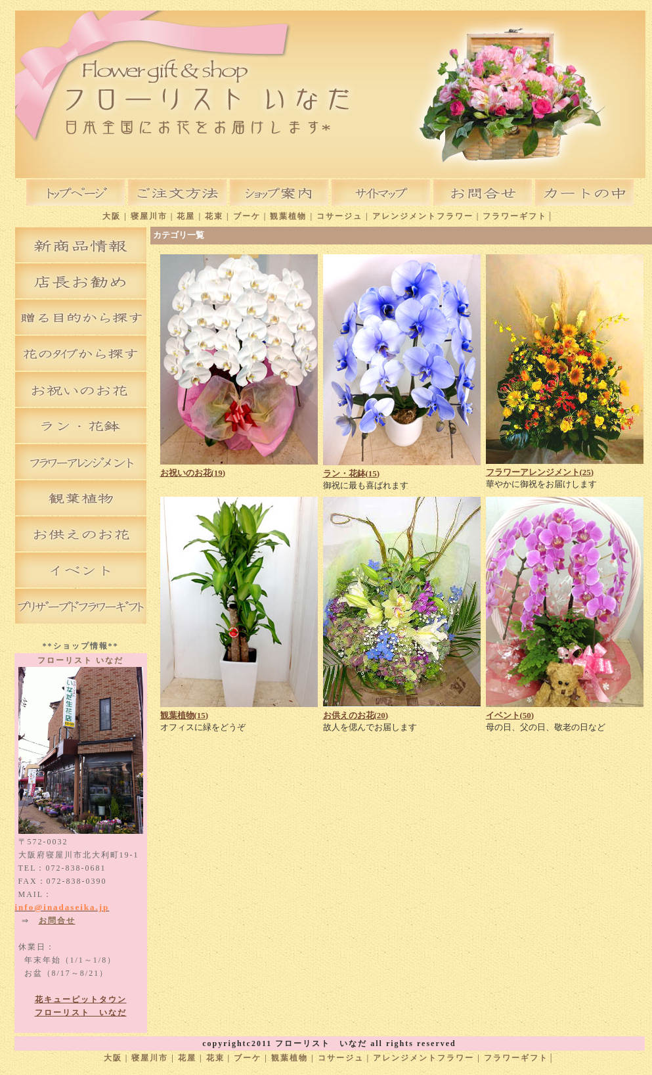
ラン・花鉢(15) (351, 473)
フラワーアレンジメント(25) (540, 472)
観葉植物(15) (184, 715)
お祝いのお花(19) (193, 473)
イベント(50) (510, 715)
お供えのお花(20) (356, 715)
